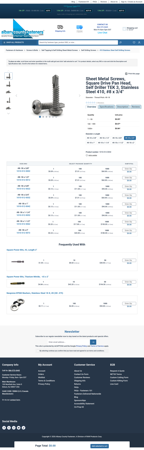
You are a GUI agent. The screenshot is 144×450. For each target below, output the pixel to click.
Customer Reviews (82, 377)
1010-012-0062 (23, 224)
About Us (114, 2)
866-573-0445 (102, 27)
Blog (73, 2)
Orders (41, 374)
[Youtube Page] (19, 428)
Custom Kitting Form (119, 381)
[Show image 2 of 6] (43, 117)
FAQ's (95, 2)
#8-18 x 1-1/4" (103, 143)
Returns (77, 384)
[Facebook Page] (4, 428)
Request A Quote (117, 371)
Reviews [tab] (136, 106)
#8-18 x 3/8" (91, 138)
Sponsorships (80, 400)
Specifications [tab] (107, 106)
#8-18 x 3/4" (130, 138)
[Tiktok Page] (23, 428)
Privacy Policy (81, 346)
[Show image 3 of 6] (46, 117)
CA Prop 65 (79, 407)
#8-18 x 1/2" (104, 138)
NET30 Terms (116, 374)
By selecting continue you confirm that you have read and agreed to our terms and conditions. (72, 351)
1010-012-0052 (23, 215)
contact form (15, 400)
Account (41, 371)
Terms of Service (97, 346)
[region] (43, 95)
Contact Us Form (81, 374)
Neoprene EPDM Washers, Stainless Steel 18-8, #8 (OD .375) (35, 293)
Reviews (104, 2)
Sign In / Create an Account (131, 2)
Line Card (114, 384)
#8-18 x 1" (91, 143)
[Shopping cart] (130, 29)
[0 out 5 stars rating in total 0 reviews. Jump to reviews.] (95, 102)
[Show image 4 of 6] (50, 117)
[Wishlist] (134, 42)
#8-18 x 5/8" (117, 138)
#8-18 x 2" (131, 143)
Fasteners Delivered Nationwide (87, 394)
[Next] (79, 95)
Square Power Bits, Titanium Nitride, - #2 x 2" (28, 276)
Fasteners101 (84, 2)
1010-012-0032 (23, 197)
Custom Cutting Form (119, 377)
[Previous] (16, 95)
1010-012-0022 (23, 189)
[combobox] (78, 42)
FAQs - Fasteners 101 (83, 391)
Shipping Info (79, 381)
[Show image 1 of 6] (40, 117)
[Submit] (93, 342)
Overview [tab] (91, 106)
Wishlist (41, 377)
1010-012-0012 (23, 180)
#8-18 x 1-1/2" (117, 143)
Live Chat (102, 32)
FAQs (76, 387)
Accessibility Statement (84, 404)
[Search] (120, 42)
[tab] (123, 107)
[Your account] (139, 42)
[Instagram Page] (14, 428)
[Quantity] (129, 168)
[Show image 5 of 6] (53, 117)
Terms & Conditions (46, 381)
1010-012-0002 (23, 171)
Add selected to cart (99, 446)
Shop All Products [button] (14, 42)
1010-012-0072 (23, 233)
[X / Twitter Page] (9, 428)
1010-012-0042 (23, 206)
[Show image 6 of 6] (56, 117)
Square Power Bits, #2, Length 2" (22, 250)
